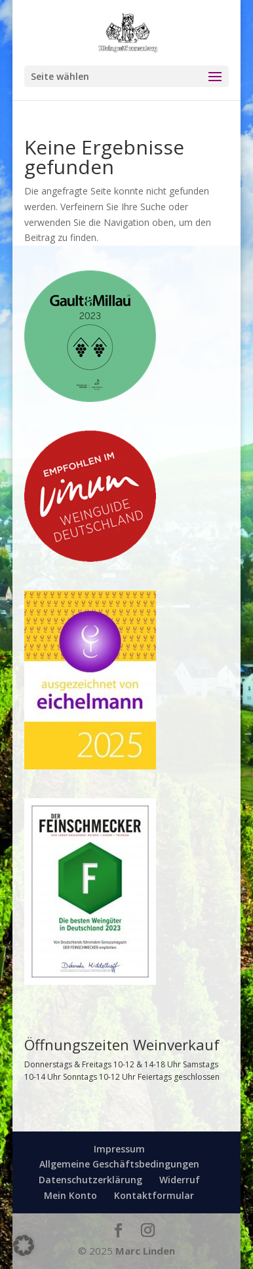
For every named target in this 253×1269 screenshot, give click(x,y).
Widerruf (179, 1179)
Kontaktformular (154, 1195)
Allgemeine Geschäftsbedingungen (119, 1164)
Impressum (119, 1149)
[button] (23, 1245)
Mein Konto (70, 1195)
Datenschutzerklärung (90, 1179)
